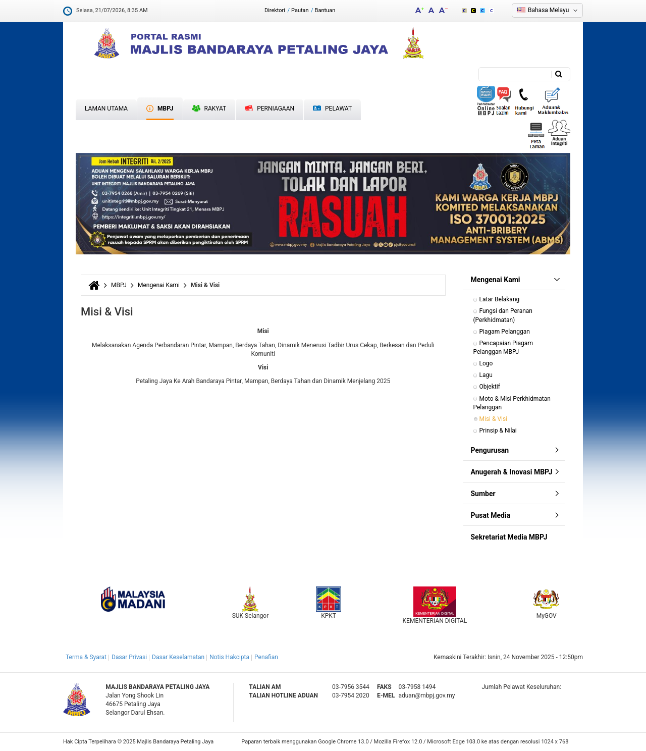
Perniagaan (269, 108)
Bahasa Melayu (548, 10)
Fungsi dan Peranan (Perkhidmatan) (503, 315)
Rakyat (209, 108)
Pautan (300, 10)
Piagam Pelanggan (504, 331)
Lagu (486, 375)
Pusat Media (491, 515)
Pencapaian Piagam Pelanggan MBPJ (503, 347)
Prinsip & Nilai (498, 430)
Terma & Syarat (86, 657)
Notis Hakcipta (229, 657)
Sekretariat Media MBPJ (509, 537)
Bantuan (325, 10)
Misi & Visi (493, 418)
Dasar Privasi (129, 657)
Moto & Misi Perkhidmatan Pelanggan (512, 403)
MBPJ (159, 108)
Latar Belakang (499, 299)
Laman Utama (106, 108)
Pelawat (332, 109)
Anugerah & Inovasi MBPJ (512, 472)
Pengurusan (490, 450)
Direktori (274, 10)
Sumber (483, 494)
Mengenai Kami (159, 285)
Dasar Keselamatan (178, 657)
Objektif (489, 386)
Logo (486, 363)
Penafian (266, 657)
